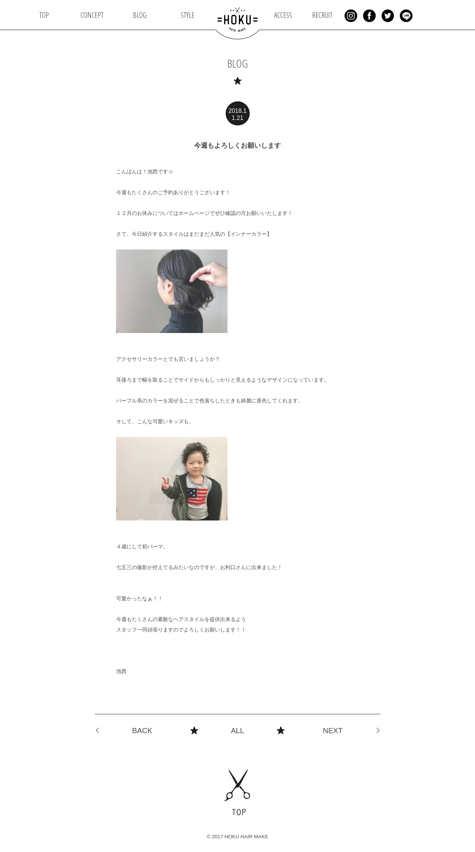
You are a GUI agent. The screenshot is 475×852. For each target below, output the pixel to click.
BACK (142, 731)
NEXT (333, 731)
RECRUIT (322, 15)
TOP (44, 15)
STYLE (187, 15)
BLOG (140, 15)
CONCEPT (92, 15)
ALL (237, 731)
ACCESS (283, 15)
